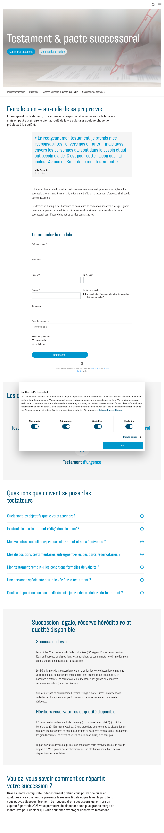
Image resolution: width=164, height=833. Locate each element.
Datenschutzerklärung (110, 410)
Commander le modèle (53, 51)
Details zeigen (130, 437)
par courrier (41, 340)
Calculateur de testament (93, 91)
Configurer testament (21, 51)
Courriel (36, 290)
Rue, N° (36, 275)
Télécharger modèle (16, 91)
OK (123, 445)
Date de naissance (40, 321)
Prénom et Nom (39, 244)
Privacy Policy (95, 368)
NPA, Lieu (88, 275)
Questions (33, 91)
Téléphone (36, 306)
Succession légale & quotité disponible (60, 91)
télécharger (41, 344)
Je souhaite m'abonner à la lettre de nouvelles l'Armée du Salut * (108, 295)
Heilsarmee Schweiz (5, 4)
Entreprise (36, 259)
